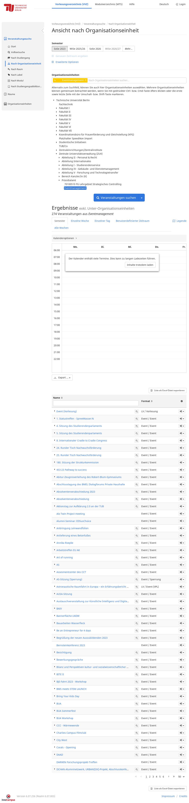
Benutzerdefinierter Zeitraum (132, 220)
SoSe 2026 (95, 48)
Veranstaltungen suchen (116, 198)
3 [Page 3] (153, 776)
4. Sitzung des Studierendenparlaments (79, 425)
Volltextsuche (16, 52)
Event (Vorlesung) (66, 411)
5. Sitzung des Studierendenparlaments (79, 433)
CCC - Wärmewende (67, 725)
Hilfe (132, 4)
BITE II (60, 674)
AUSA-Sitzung (64, 594)
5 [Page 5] (160, 776)
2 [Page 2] (149, 776)
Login (181, 4)
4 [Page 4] (156, 776)
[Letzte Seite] (174, 776)
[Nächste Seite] (168, 776)
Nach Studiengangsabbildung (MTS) (25, 86)
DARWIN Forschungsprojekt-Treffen (76, 762)
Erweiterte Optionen (65, 62)
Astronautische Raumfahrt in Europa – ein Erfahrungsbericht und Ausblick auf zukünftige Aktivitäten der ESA (118, 586)
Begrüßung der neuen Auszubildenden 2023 (82, 637)
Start (11, 46)
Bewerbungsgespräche (69, 659)
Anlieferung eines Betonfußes (73, 535)
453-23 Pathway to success (71, 469)
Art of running (64, 557)
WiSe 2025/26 (77, 48)
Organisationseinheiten (17, 103)
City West (61, 740)
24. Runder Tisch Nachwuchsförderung (78, 447)
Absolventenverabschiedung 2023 (75, 491)
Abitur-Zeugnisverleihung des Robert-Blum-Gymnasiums (88, 477)
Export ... (62, 377)
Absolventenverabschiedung (72, 499)
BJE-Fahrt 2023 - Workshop (71, 681)
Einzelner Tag (102, 220)
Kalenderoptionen (64, 238)
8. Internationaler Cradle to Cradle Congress (81, 440)
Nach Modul (15, 80)
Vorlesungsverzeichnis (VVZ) (71, 4)
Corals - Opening (66, 747)
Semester (57, 43)
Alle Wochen (61, 227)
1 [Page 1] (146, 776)
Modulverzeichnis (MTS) (108, 4)
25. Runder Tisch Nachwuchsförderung (78, 455)
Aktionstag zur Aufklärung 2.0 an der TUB (80, 506)
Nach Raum (15, 69)
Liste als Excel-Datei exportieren (168, 390)
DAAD (59, 754)
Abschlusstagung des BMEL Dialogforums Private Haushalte (90, 484)
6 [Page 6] (163, 776)
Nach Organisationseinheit (24, 63)
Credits (183, 796)
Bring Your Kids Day (67, 696)
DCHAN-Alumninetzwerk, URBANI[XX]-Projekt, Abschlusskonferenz (94, 769)
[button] (182, 411)
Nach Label (14, 74)
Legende (179, 220)
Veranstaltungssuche (17, 38)
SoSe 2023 (59, 48)
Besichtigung (64, 652)
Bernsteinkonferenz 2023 (70, 645)
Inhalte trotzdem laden (140, 264)
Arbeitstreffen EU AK (68, 550)
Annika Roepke (64, 542)
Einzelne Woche (80, 220)
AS (57, 564)
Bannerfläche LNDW (67, 615)
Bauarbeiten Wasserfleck (70, 623)
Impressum (168, 796)
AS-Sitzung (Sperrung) (69, 579)
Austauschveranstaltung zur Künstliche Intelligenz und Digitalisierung (96, 601)
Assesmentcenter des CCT (71, 572)
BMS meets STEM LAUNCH (71, 689)
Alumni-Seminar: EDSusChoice (73, 521)
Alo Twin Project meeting (70, 513)
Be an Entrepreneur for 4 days (73, 630)
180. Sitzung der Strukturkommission (77, 462)
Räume (9, 94)
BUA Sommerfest (66, 710)
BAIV (59, 608)
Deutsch (164, 4)
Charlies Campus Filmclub (71, 732)
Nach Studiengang (18, 57)
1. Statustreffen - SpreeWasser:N (75, 418)
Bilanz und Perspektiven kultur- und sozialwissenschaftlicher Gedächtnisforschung (103, 667)
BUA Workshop (64, 718)
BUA (58, 703)
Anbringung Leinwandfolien (72, 528)
